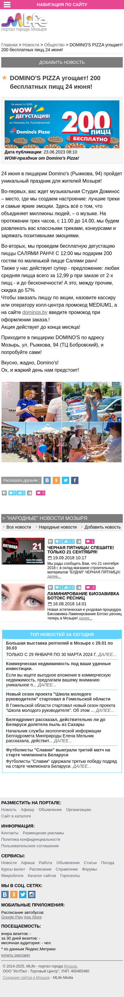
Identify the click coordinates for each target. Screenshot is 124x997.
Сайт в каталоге (16, 816)
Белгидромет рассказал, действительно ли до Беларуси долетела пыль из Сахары (56, 722)
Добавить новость (62, 62)
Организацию (78, 809)
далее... (54, 576)
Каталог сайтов (42, 875)
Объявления (67, 862)
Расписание (41, 869)
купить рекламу (15, 955)
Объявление (50, 809)
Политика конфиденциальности (30, 839)
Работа (45, 862)
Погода (107, 862)
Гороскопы (70, 875)
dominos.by (35, 312)
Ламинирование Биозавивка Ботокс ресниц (83, 595)
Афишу (27, 809)
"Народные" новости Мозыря (46, 518)
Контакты (9, 833)
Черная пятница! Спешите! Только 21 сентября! (80, 549)
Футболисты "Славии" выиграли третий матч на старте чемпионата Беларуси (58, 752)
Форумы (89, 869)
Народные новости (58, 527)
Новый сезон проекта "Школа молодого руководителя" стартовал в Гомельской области (58, 696)
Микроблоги (12, 875)
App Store (33, 917)
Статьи (90, 862)
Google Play (12, 917)
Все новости (18, 527)
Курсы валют (13, 869)
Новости (9, 862)
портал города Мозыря (24, 27)
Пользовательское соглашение (30, 846)
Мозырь (71, 966)
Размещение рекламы (43, 833)
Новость (9, 809)
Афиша (27, 862)
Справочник (67, 869)
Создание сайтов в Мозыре (26, 978)
